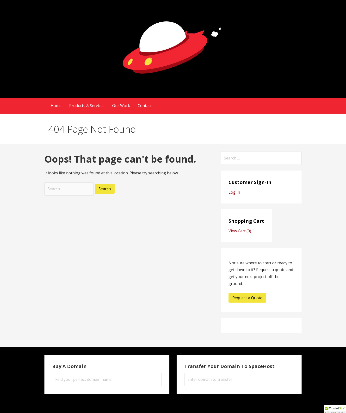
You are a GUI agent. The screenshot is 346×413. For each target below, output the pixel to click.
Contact (145, 105)
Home (56, 105)
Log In (234, 192)
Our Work (121, 105)
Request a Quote (247, 297)
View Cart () (240, 231)
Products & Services (87, 105)
